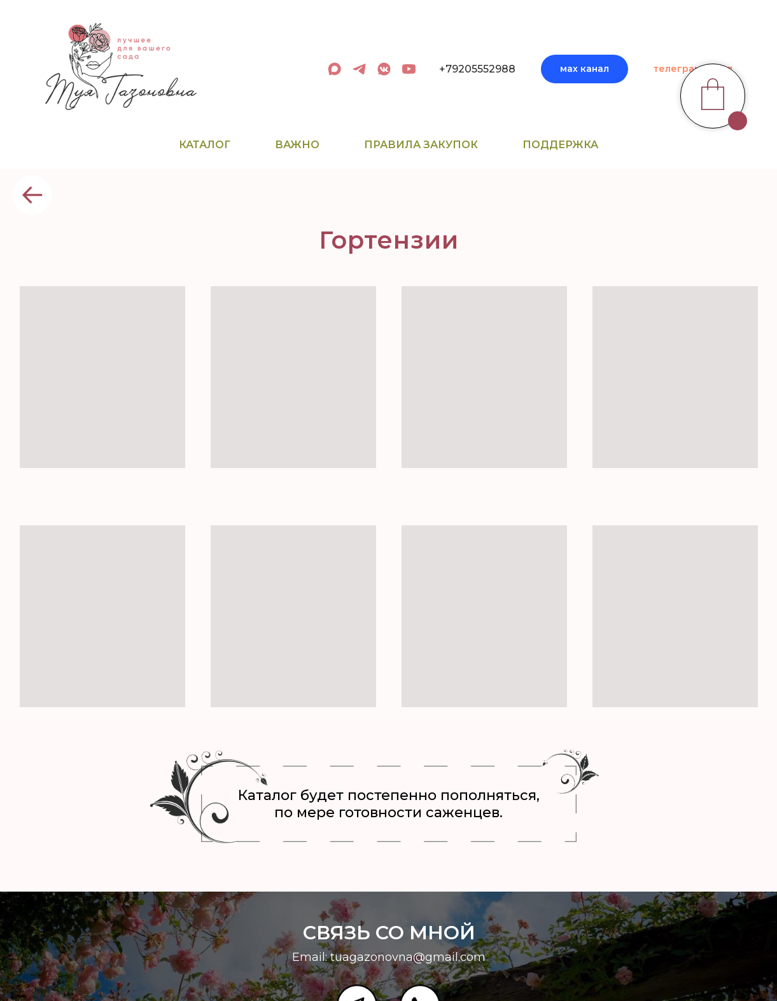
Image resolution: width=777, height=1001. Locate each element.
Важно (297, 145)
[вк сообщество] (384, 69)
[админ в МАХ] (334, 69)
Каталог (204, 145)
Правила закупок (421, 145)
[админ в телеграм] (359, 69)
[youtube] (409, 69)
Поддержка (560, 145)
